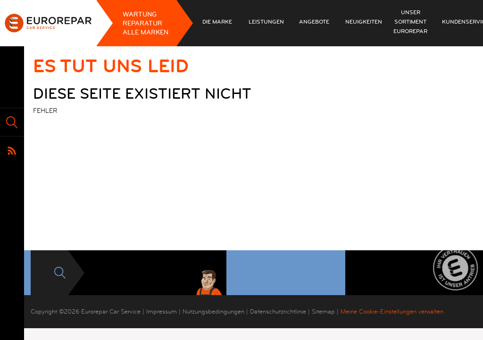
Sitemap (323, 311)
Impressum (161, 311)
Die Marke (217, 22)
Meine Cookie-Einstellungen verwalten (392, 311)
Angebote (314, 22)
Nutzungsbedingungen (213, 311)
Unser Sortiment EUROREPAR (410, 22)
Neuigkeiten (363, 22)
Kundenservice (462, 22)
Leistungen (266, 22)
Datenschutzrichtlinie (278, 311)
